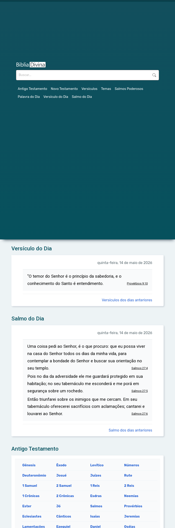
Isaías (95, 516)
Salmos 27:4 (139, 368)
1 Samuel (29, 486)
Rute (128, 475)
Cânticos (63, 516)
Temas (106, 89)
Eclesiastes (31, 516)
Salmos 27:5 (139, 391)
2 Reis (129, 486)
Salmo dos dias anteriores (130, 430)
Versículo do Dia (56, 97)
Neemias (131, 496)
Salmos (96, 506)
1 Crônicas (30, 496)
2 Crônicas (65, 496)
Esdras (96, 496)
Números (131, 465)
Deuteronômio (34, 475)
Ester (26, 506)
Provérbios (133, 506)
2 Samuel (64, 486)
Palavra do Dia (29, 97)
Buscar (154, 75)
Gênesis (29, 465)
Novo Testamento (64, 89)
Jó (58, 506)
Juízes (95, 475)
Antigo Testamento (32, 89)
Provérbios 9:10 (137, 283)
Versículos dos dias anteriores (127, 300)
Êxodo (61, 465)
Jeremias (132, 516)
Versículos (90, 89)
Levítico (97, 465)
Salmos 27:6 (139, 413)
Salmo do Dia (82, 97)
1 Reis (95, 486)
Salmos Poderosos (129, 89)
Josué (61, 475)
